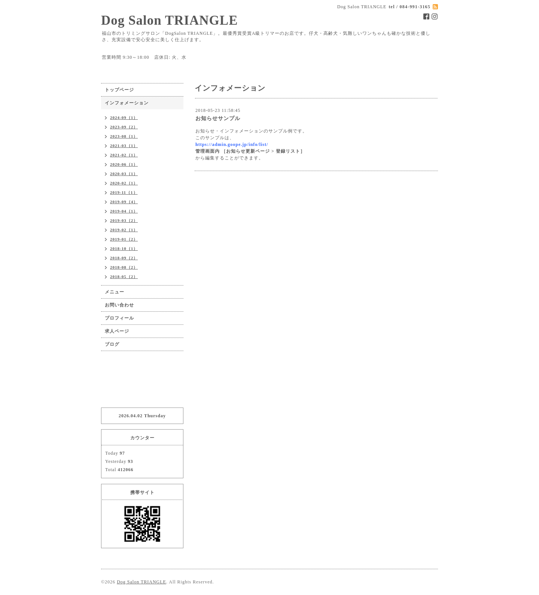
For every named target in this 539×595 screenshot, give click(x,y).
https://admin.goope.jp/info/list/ (231, 144)
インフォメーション (127, 103)
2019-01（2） (124, 239)
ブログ (112, 344)
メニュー (114, 292)
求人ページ (117, 331)
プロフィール (119, 318)
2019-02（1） (124, 230)
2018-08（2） (124, 267)
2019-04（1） (124, 211)
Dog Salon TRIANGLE (169, 20)
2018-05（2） (124, 276)
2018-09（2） (124, 258)
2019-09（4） (124, 201)
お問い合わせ (119, 305)
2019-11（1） (124, 192)
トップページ (119, 89)
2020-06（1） (124, 164)
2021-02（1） (124, 155)
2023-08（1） (124, 136)
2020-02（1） (124, 183)
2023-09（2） (124, 127)
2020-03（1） (124, 173)
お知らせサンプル (217, 118)
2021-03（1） (124, 145)
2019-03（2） (124, 220)
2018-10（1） (124, 248)
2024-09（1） (124, 117)
